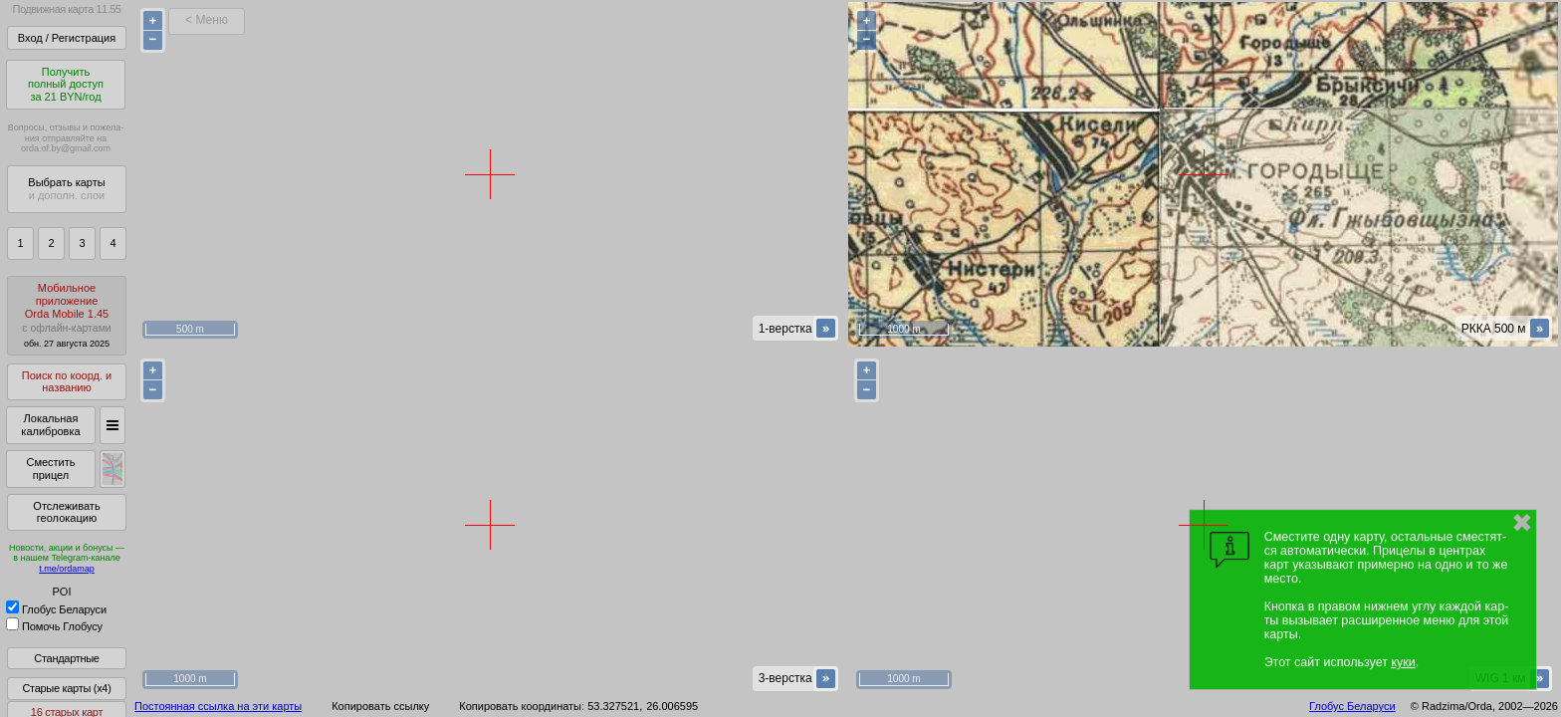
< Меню (206, 20)
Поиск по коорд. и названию (67, 381)
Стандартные (66, 658)
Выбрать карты (66, 188)
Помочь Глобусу (54, 626)
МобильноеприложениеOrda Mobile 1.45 (66, 315)
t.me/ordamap (67, 569)
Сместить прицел (50, 468)
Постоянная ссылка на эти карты (218, 706)
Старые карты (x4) (66, 688)
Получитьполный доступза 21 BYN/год (66, 84)
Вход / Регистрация (66, 38)
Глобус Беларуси (56, 609)
